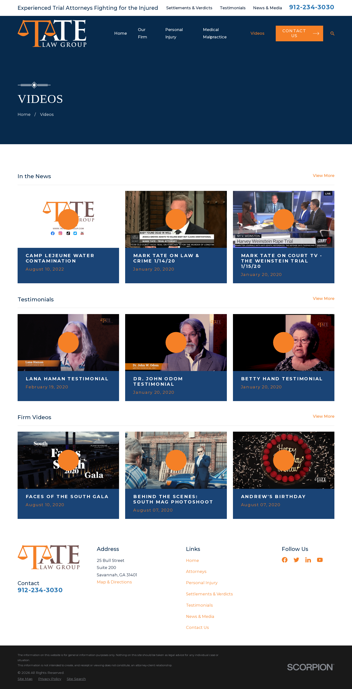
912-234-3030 (311, 7)
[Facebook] (284, 560)
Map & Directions (114, 582)
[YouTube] (320, 560)
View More (323, 175)
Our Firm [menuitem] (142, 33)
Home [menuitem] (120, 33)
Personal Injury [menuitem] (174, 33)
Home (192, 560)
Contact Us (197, 627)
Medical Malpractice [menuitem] (215, 33)
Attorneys (196, 571)
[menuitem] (25, 679)
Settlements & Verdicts (189, 7)
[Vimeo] (331, 560)
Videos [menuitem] (257, 33)
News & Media (267, 7)
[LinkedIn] (308, 560)
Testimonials (233, 7)
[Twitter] (296, 560)
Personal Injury (202, 582)
